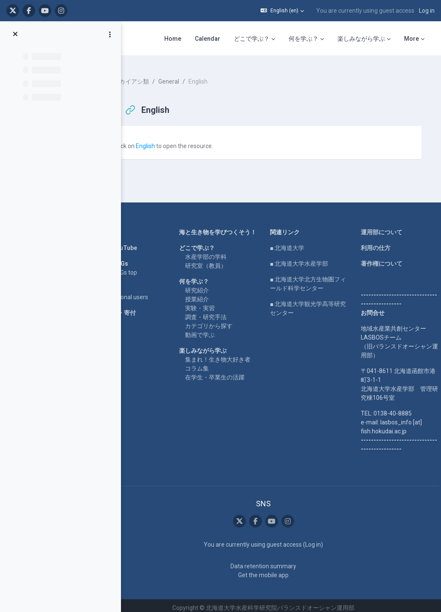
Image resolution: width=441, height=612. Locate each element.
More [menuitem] (411, 38)
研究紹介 (215, 294)
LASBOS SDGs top (138, 267)
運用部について (385, 227)
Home (122, 227)
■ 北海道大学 (298, 242)
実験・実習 (218, 312)
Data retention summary (274, 561)
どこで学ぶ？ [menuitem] (252, 38)
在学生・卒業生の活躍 (233, 390)
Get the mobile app (274, 570)
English (170, 141)
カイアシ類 (159, 76)
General (194, 76)
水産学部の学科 (224, 260)
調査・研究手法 (224, 320)
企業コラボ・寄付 (137, 307)
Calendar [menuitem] (207, 38)
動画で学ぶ (218, 338)
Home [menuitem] (172, 38)
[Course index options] (110, 34)
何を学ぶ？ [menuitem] (303, 38)
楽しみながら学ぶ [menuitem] (361, 38)
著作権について (385, 258)
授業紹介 (215, 303)
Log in (427, 10)
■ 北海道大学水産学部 (310, 258)
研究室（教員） (224, 269)
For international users (144, 292)
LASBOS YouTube (138, 242)
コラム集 (215, 381)
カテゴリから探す (227, 329)
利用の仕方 (379, 242)
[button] (282, 10)
